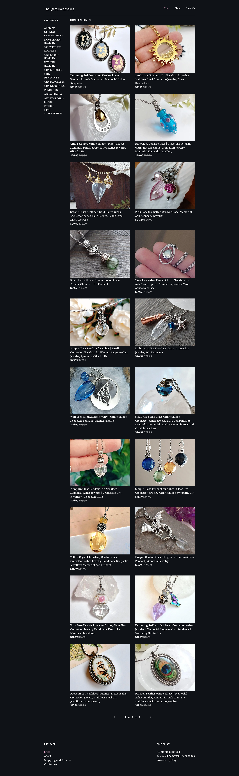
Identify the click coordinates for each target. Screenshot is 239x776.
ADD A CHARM (53, 94)
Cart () (190, 8)
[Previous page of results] (115, 716)
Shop (167, 8)
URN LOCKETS (53, 69)
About (178, 8)
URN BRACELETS (54, 81)
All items (49, 27)
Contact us (50, 764)
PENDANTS (51, 90)
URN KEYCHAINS (54, 85)
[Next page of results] (151, 716)
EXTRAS (49, 106)
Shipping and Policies (57, 760)
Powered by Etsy (167, 760)
